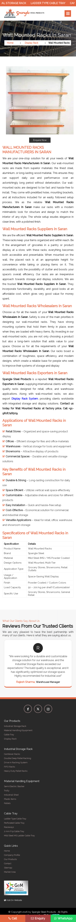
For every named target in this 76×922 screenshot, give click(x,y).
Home (10, 43)
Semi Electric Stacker (14, 786)
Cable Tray (9, 734)
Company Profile (12, 855)
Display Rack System (24, 398)
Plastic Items (10, 799)
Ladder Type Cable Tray (49, 3)
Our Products (10, 859)
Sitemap (8, 867)
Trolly (6, 790)
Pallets (7, 803)
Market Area (10, 872)
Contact (7, 863)
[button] (40, 104)
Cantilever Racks (12, 754)
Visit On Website (13, 900)
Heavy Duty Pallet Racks (15, 771)
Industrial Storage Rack (15, 726)
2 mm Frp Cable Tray (14, 831)
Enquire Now (40, 140)
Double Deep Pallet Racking (17, 758)
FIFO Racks (9, 766)
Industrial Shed (11, 795)
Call (13, 918)
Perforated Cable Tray (14, 823)
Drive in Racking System (16, 762)
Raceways (9, 827)
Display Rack (31, 43)
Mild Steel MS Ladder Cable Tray (19, 835)
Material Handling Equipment (18, 730)
